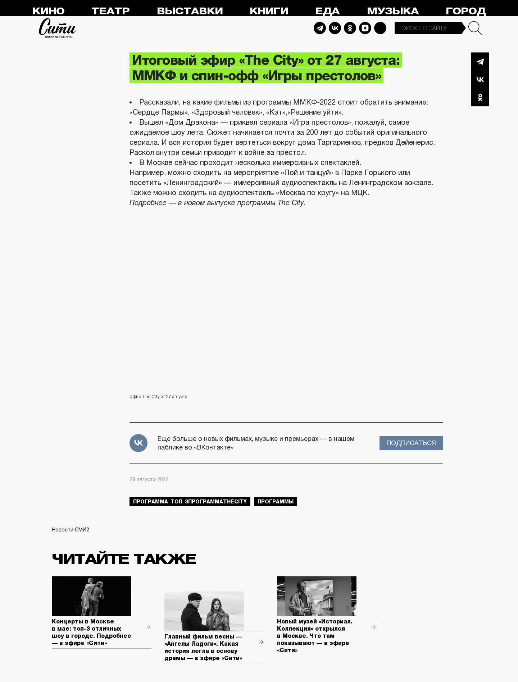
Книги (269, 11)
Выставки (190, 11)
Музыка (393, 11)
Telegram (320, 28)
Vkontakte (335, 28)
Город (466, 11)
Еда (327, 11)
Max (380, 28)
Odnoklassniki (350, 28)
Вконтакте (480, 79)
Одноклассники (480, 97)
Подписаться (411, 443)
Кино (48, 11)
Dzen (365, 28)
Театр (110, 11)
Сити (57, 28)
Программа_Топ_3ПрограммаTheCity (190, 501)
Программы (276, 501)
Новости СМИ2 (70, 530)
